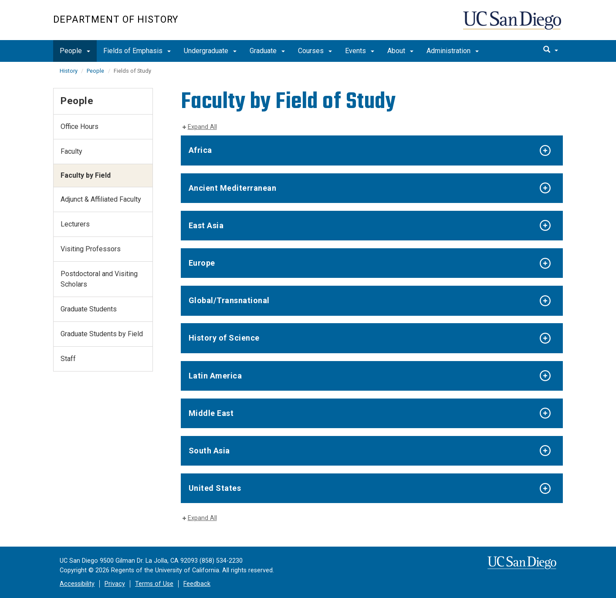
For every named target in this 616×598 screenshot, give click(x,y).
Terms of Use (154, 584)
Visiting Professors (91, 249)
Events (359, 51)
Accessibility (77, 584)
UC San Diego (513, 24)
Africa (200, 150)
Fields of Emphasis (137, 51)
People (75, 51)
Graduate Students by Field (102, 334)
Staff (68, 359)
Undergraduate (210, 51)
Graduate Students (89, 309)
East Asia (206, 225)
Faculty (71, 151)
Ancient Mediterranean (233, 188)
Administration (452, 51)
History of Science (224, 337)
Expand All (202, 127)
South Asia (209, 450)
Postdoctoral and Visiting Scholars (99, 279)
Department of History (115, 19)
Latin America (215, 375)
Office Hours (79, 126)
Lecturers (75, 224)
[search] (550, 50)
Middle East (211, 413)
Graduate (267, 51)
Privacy (115, 584)
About (400, 51)
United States (215, 488)
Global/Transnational (229, 300)
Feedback (196, 584)
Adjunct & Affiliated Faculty (101, 199)
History (69, 71)
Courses (315, 51)
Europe (202, 262)
